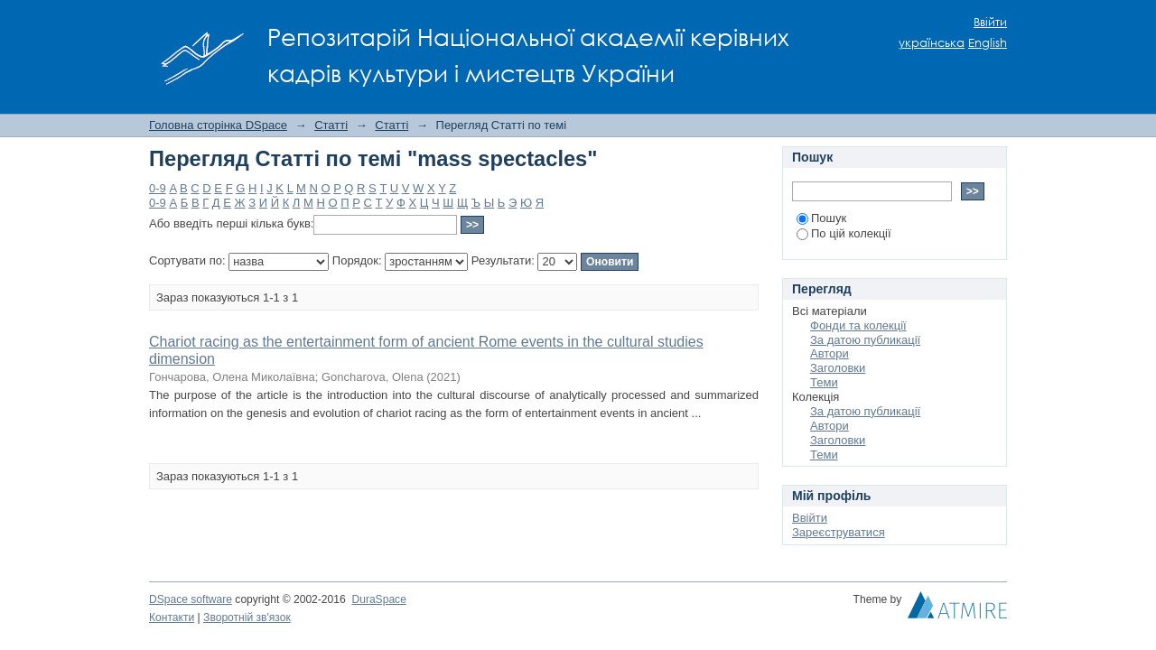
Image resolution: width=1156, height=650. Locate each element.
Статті (331, 125)
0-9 (157, 188)
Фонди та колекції (858, 325)
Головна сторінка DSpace (218, 125)
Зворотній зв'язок (247, 617)
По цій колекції (844, 233)
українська (932, 43)
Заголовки (837, 368)
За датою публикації (865, 340)
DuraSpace (378, 599)
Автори (829, 353)
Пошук (821, 218)
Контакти (171, 617)
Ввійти (990, 22)
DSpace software (190, 599)
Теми (824, 382)
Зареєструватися (838, 532)
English (987, 43)
